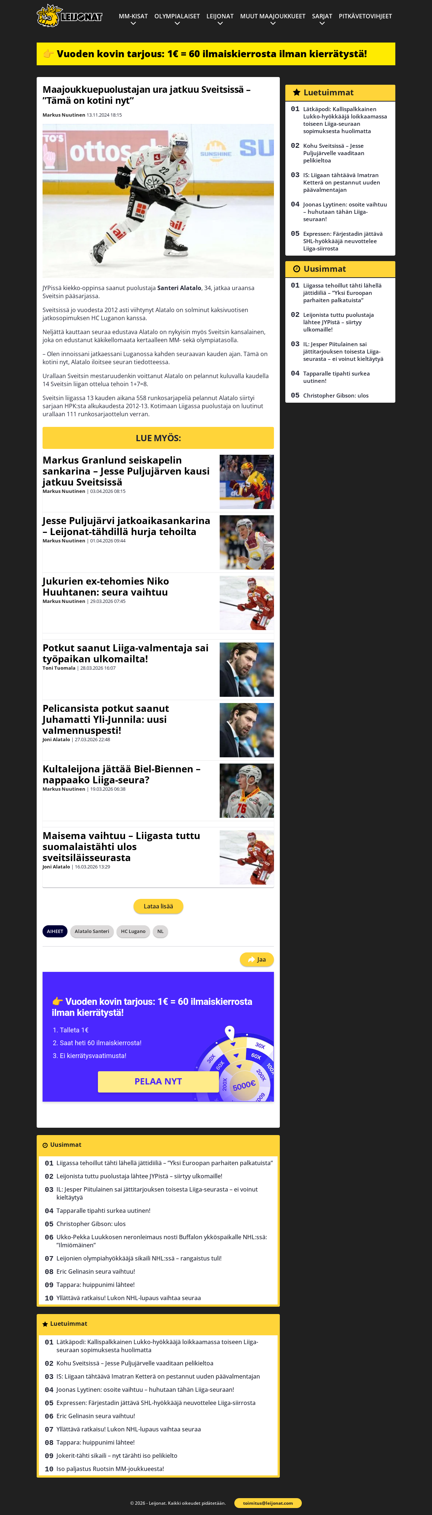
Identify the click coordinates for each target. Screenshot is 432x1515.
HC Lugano (133, 931)
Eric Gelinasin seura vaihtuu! (95, 1271)
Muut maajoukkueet (272, 16)
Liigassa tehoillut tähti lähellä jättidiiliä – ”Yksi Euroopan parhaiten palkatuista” (164, 1163)
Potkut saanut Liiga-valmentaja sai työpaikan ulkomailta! (126, 653)
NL (160, 931)
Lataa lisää (158, 906)
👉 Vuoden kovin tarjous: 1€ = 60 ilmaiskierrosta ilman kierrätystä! (205, 53)
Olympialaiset (177, 16)
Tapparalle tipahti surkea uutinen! (103, 1211)
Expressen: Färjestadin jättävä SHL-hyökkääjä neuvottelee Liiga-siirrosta (156, 1403)
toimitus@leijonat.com (268, 1503)
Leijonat (220, 16)
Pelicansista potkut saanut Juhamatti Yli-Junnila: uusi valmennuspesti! (106, 719)
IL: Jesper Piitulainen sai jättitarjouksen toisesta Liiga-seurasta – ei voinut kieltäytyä (157, 1193)
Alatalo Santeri (92, 931)
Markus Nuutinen (64, 114)
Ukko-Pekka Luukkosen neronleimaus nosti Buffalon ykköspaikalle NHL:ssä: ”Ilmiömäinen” (161, 1241)
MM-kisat (133, 16)
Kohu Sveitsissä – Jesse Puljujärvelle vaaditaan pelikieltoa (134, 1363)
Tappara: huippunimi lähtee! (95, 1285)
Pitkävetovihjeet (365, 16)
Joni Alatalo (56, 739)
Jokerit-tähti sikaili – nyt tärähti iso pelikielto (116, 1456)
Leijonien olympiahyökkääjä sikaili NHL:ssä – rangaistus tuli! (139, 1258)
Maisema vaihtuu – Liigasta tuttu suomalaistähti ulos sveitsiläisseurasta (121, 846)
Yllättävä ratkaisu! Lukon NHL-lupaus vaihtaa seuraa (128, 1298)
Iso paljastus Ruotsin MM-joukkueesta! (110, 1469)
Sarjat (322, 16)
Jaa (257, 959)
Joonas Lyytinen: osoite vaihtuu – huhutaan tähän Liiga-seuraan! (145, 1390)
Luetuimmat (68, 1324)
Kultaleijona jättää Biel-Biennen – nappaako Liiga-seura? (122, 774)
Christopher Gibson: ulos (91, 1224)
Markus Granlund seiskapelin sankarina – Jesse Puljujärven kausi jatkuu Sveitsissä (126, 470)
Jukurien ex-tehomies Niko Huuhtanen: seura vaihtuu (106, 586)
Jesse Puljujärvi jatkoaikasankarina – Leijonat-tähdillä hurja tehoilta (126, 526)
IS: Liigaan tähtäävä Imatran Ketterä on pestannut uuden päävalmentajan (158, 1376)
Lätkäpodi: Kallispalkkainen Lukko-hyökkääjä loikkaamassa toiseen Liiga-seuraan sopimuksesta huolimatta (157, 1346)
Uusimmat (65, 1145)
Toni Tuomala (59, 668)
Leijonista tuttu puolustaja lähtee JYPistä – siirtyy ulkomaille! (139, 1176)
